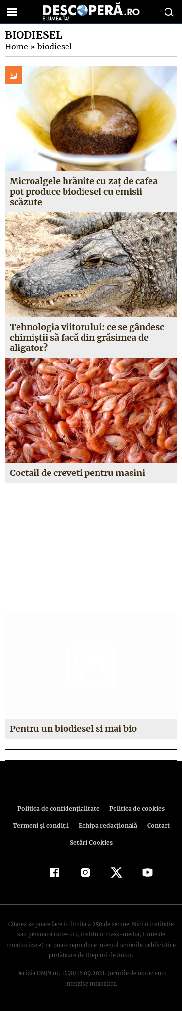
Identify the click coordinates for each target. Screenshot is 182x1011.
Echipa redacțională (107, 825)
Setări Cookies (91, 842)
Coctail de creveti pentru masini (78, 472)
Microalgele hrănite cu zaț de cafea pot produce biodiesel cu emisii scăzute (84, 191)
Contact (157, 825)
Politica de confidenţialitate (60, 808)
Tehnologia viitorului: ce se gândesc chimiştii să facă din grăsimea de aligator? (87, 337)
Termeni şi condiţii (42, 825)
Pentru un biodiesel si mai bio (73, 728)
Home (16, 46)
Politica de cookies (135, 808)
